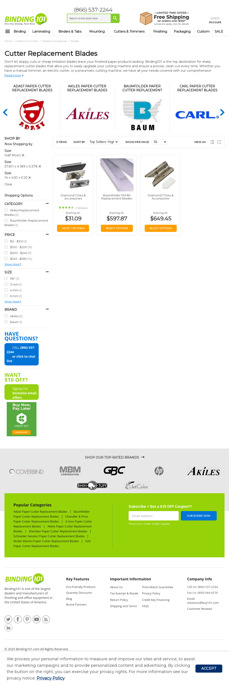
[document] (101, 669)
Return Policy (119, 600)
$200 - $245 (20, 253)
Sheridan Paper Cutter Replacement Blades (58, 531)
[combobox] (90, 18)
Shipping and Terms (123, 606)
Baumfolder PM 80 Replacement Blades (116, 196)
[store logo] (25, 19)
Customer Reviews (199, 609)
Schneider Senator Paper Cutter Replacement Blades (49, 536)
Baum (16, 322)
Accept (208, 668)
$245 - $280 (21, 258)
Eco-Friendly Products (80, 587)
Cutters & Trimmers (27, 41)
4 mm (16, 290)
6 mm (16, 296)
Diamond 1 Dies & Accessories (73, 196)
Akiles (16, 316)
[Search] (112, 18)
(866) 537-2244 (90, 9)
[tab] (81, 580)
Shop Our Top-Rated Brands (112, 457)
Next (221, 112)
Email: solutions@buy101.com (203, 601)
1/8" (14, 278)
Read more (12, 75)
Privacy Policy (51, 678)
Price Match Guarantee (157, 587)
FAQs (145, 606)
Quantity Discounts (79, 593)
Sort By (79, 142)
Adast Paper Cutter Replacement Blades (40, 512)
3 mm (16, 284)
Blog (69, 599)
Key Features (77, 579)
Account (206, 21)
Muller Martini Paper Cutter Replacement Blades (46, 541)
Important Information (130, 579)
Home (8, 41)
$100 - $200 (21, 247)
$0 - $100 (18, 241)
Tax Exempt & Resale (124, 593)
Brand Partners (76, 604)
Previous (5, 112)
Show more (11, 264)
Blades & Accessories (55, 41)
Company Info (199, 579)
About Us (116, 587)
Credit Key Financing (156, 600)
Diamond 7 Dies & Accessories (161, 196)
